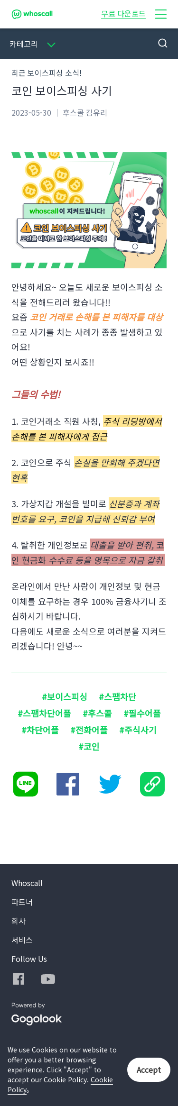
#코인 (89, 746)
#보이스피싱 (64, 696)
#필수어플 (142, 713)
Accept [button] (149, 1069)
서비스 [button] (22, 939)
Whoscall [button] (27, 882)
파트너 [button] (22, 901)
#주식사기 (138, 729)
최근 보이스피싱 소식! (46, 72)
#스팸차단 (117, 696)
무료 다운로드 (123, 13)
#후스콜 (97, 713)
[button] (161, 14)
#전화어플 (89, 729)
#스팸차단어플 (44, 713)
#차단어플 (40, 729)
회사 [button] (18, 920)
